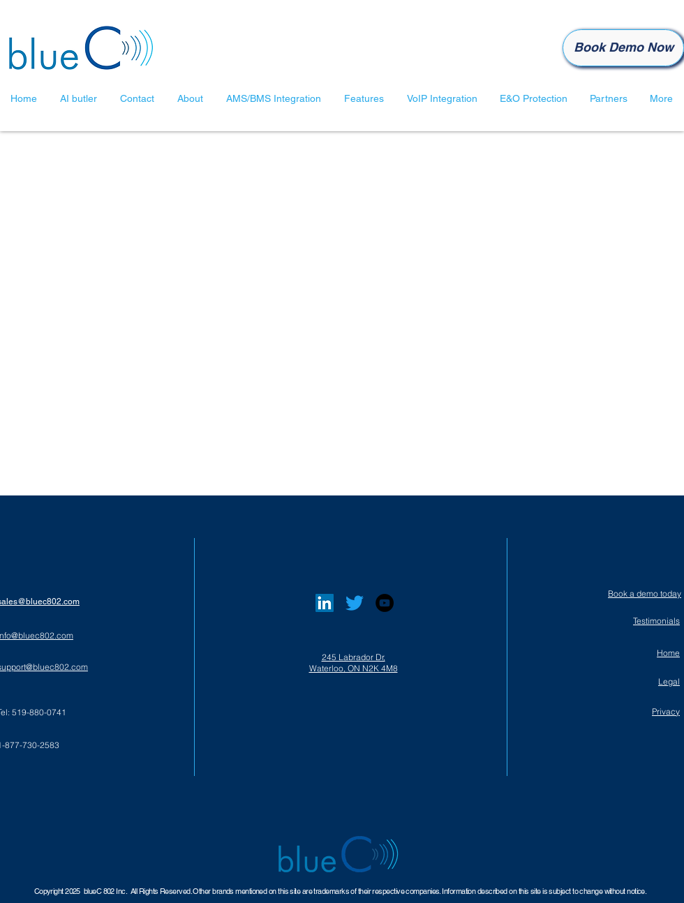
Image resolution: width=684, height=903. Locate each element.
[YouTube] (385, 603)
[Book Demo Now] (623, 47)
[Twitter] (354, 603)
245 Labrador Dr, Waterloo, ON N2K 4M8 (353, 662)
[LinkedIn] (324, 603)
